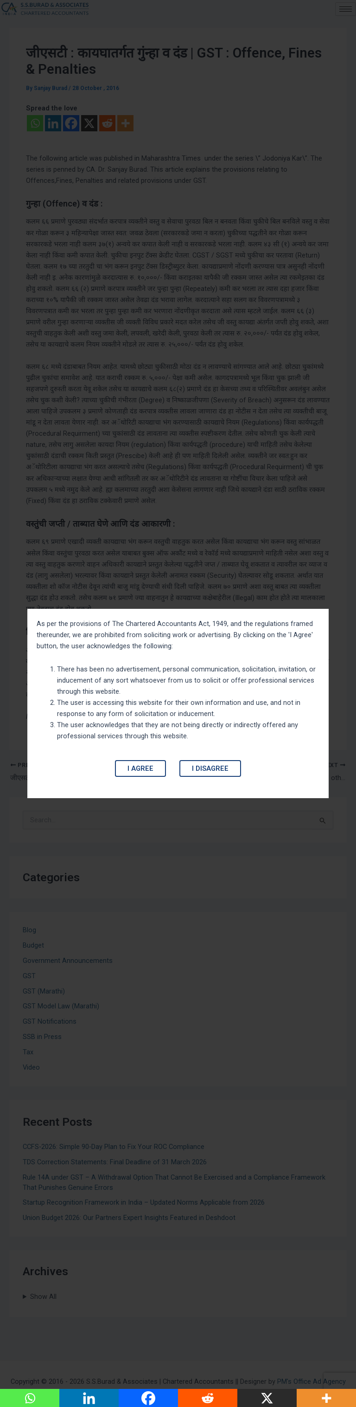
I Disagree (210, 768)
